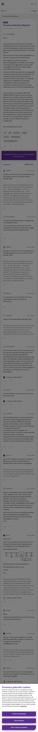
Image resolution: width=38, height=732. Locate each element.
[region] (19, 708)
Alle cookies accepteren (19, 727)
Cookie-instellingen (19, 714)
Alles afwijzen (19, 720)
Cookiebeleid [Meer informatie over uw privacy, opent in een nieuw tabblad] (23, 706)
